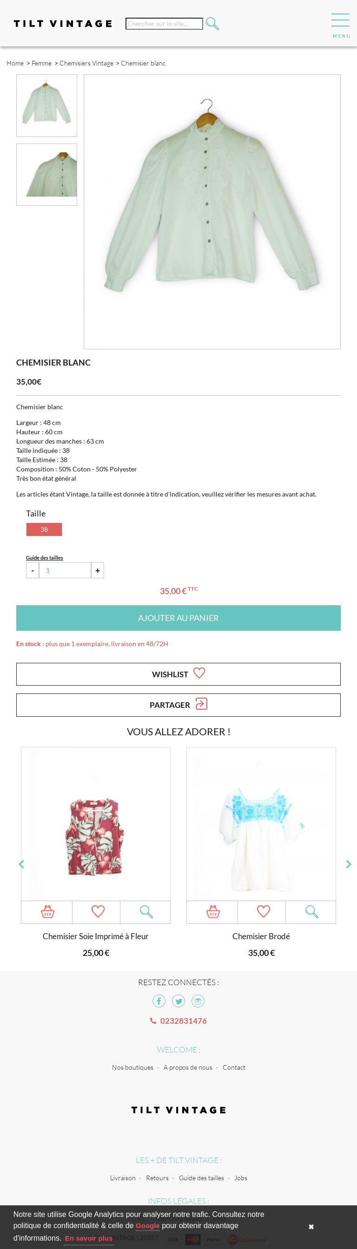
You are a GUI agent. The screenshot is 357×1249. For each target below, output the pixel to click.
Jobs (240, 1178)
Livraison (123, 1178)
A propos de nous (188, 1067)
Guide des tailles (201, 1178)
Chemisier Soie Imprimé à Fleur (96, 936)
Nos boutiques (132, 1067)
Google (148, 1225)
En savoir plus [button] (89, 1238)
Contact (234, 1067)
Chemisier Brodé (261, 936)
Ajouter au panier (178, 618)
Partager (178, 704)
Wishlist (178, 673)
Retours (157, 1178)
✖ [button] (311, 1227)
